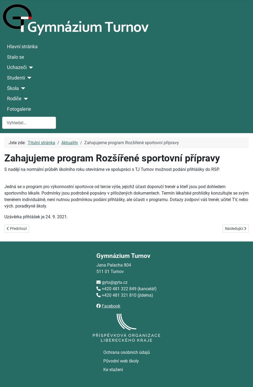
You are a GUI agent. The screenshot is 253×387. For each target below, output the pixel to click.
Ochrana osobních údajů (126, 352)
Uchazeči (17, 67)
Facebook (111, 306)
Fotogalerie (19, 109)
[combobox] (29, 123)
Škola (13, 88)
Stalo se (15, 57)
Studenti (16, 78)
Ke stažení (113, 369)
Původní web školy (121, 361)
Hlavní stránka (22, 46)
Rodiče (14, 98)
